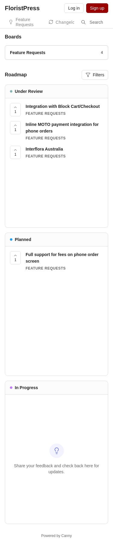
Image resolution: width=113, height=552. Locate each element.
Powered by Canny (56, 536)
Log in (74, 8)
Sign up (97, 8)
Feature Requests (24, 22)
